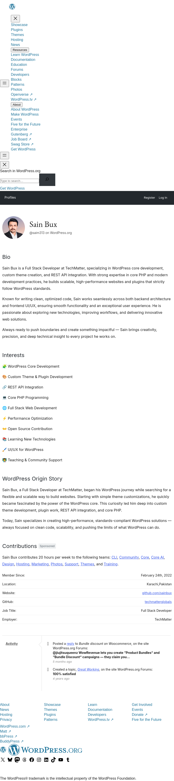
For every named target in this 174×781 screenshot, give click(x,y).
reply (70, 643)
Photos (57, 564)
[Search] (47, 180)
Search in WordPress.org (20, 171)
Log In (163, 197)
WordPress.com (15, 726)
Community (129, 557)
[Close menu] (15, 18)
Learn (92, 705)
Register (149, 197)
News (4, 710)
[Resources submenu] (20, 50)
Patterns (51, 719)
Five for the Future (147, 719)
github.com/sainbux (157, 593)
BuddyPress (12, 741)
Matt (5, 731)
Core (145, 557)
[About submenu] (16, 104)
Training (111, 564)
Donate (139, 715)
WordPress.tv (101, 719)
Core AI (157, 557)
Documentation (100, 710)
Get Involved (142, 705)
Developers (97, 715)
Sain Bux (43, 224)
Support (71, 564)
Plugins (50, 715)
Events (137, 710)
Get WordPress (12, 188)
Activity (12, 643)
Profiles (10, 197)
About (5, 705)
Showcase (52, 705)
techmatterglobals (158, 602)
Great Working (88, 669)
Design (8, 564)
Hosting (22, 564)
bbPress (8, 736)
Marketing (40, 564)
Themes (87, 564)
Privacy (6, 719)
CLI (114, 557)
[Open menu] (4, 83)
